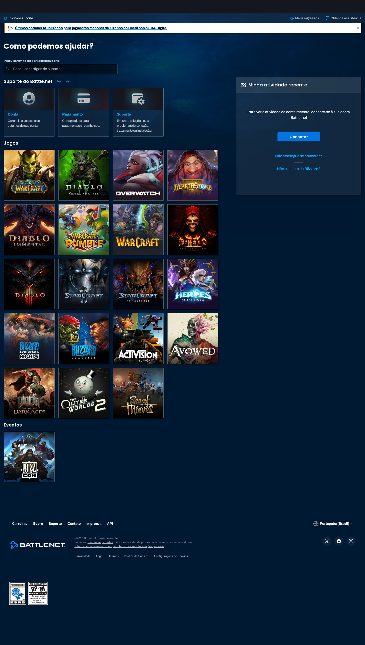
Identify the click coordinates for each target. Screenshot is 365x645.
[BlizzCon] (29, 460)
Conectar (299, 140)
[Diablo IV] (83, 179)
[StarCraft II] (83, 288)
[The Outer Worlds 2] (83, 396)
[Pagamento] (83, 116)
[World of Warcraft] (29, 179)
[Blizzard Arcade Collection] (29, 342)
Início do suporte (18, 22)
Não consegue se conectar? (298, 160)
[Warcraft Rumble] (83, 233)
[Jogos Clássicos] (83, 342)
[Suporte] (138, 116)
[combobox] (61, 73)
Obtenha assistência (343, 22)
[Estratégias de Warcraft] (138, 233)
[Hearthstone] (192, 179)
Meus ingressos (304, 22)
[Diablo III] (29, 288)
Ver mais (63, 85)
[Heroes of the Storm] (192, 288)
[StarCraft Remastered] (138, 288)
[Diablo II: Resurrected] (192, 233)
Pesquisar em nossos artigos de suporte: (32, 64)
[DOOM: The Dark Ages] (29, 396)
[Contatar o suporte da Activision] (138, 342)
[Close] (357, 31)
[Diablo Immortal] (29, 233)
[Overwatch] (138, 179)
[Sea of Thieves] (138, 396)
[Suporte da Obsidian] (192, 342)
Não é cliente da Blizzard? (299, 172)
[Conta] (29, 116)
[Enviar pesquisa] (7, 73)
